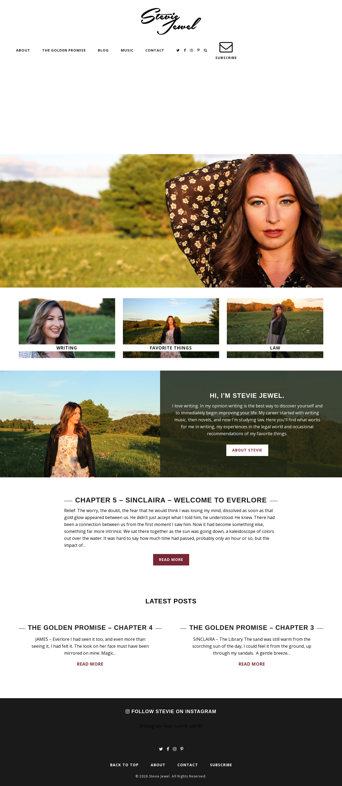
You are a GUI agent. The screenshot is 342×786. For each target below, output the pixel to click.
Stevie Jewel (171, 21)
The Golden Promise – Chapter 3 (251, 627)
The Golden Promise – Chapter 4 (90, 627)
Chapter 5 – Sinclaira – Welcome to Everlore (171, 500)
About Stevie (247, 450)
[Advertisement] (171, 114)
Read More (171, 559)
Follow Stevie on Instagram (171, 711)
